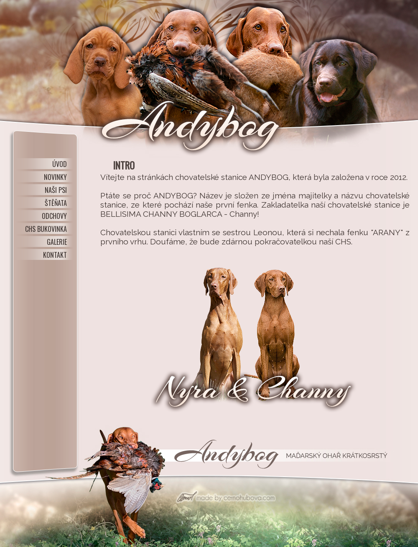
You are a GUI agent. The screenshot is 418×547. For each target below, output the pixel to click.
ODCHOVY (54, 216)
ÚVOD (59, 164)
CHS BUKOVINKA (46, 229)
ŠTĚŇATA (56, 203)
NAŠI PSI (56, 190)
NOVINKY (55, 177)
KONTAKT (55, 255)
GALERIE (57, 242)
